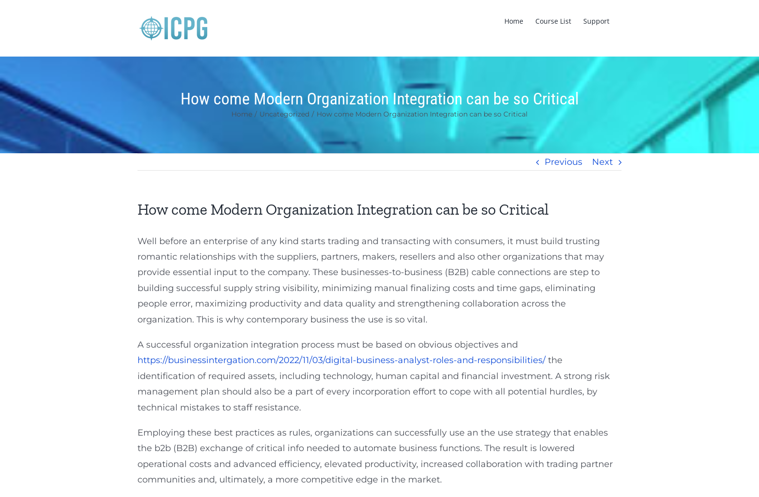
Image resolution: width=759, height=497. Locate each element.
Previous (563, 162)
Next (602, 162)
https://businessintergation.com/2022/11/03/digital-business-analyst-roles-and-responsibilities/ (341, 360)
